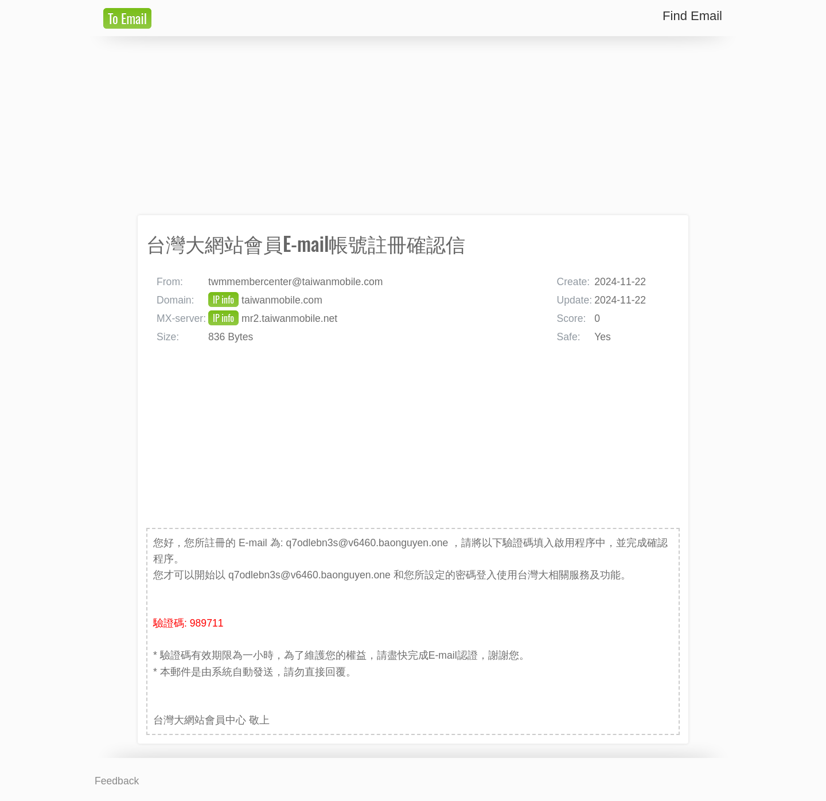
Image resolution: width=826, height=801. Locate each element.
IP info (223, 299)
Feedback (117, 781)
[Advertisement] (413, 125)
